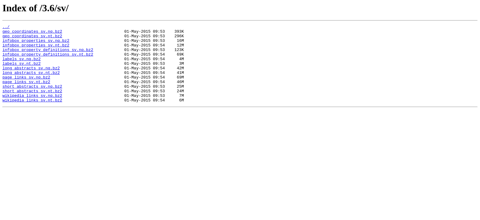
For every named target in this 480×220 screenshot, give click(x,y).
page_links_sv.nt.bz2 (26, 93)
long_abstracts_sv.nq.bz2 (31, 77)
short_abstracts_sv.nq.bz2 (32, 99)
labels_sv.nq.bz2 (21, 66)
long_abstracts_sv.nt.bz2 (31, 82)
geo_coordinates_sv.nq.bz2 (32, 33)
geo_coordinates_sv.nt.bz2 (32, 38)
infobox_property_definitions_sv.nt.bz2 (47, 60)
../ (5, 27)
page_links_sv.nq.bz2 (26, 88)
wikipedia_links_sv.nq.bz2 (32, 110)
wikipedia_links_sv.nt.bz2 (32, 115)
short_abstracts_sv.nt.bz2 (32, 104)
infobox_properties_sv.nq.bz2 (35, 44)
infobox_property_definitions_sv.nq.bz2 (47, 55)
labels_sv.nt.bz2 (21, 71)
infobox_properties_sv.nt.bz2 (35, 49)
